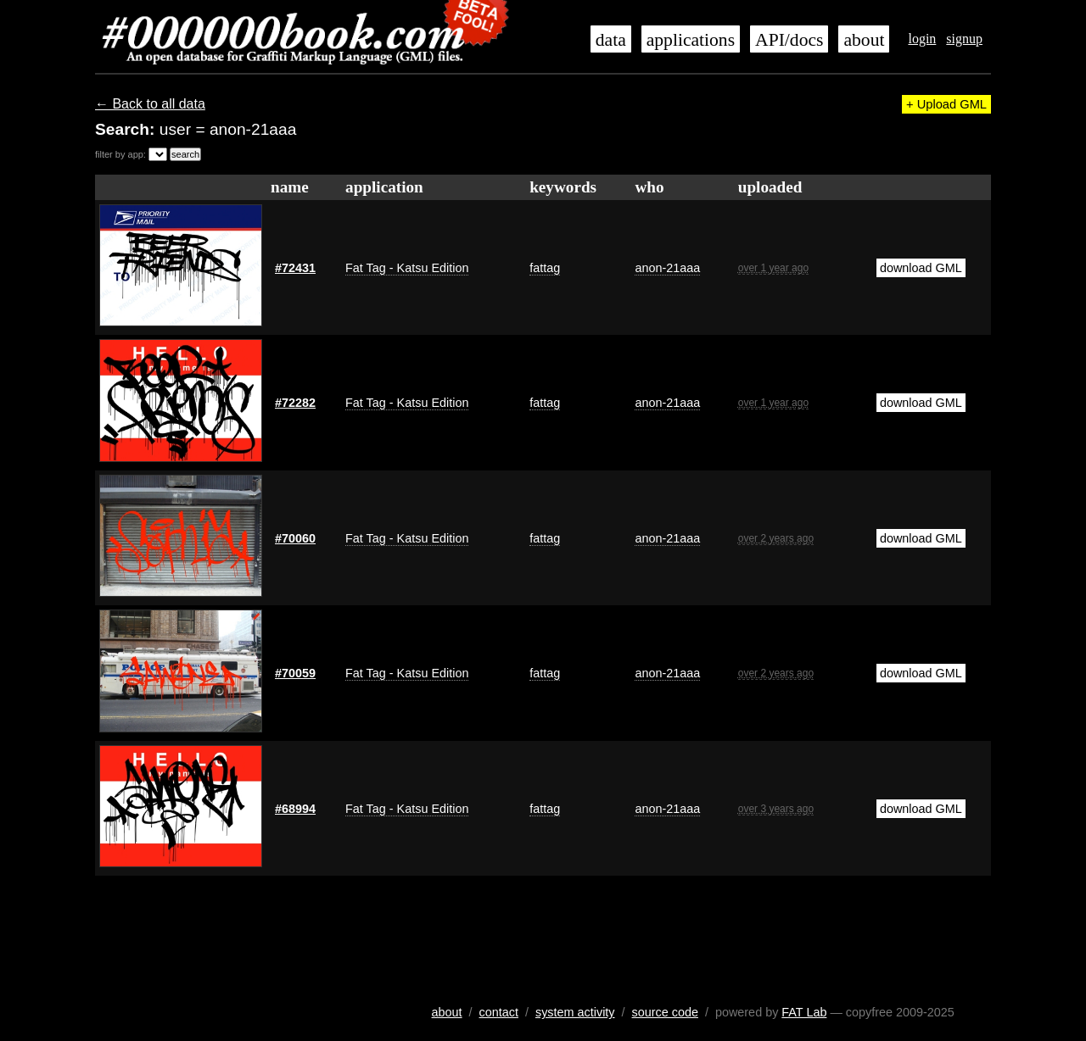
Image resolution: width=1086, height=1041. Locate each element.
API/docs (789, 40)
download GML (921, 268)
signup (964, 38)
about (863, 40)
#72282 (295, 402)
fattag (544, 268)
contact (498, 1012)
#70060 (295, 538)
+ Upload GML (946, 104)
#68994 (295, 809)
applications (691, 40)
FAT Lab (803, 1012)
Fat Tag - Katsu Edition (406, 268)
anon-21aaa (667, 268)
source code (665, 1012)
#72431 (295, 268)
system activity (575, 1012)
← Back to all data (150, 104)
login (922, 38)
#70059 (295, 673)
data (611, 40)
